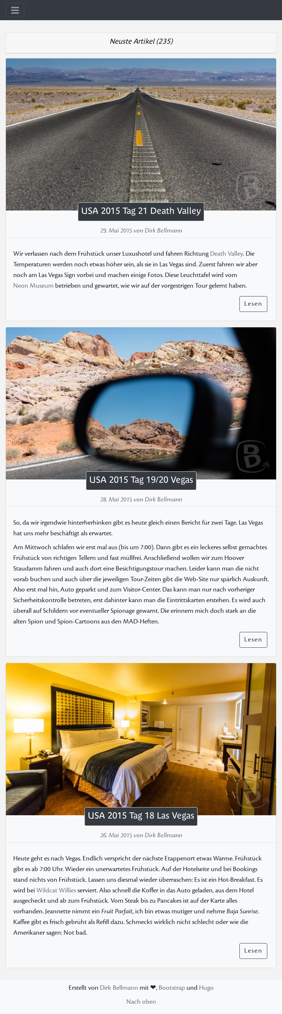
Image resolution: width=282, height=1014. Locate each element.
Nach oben (141, 1001)
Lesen (253, 303)
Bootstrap (172, 988)
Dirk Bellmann (119, 988)
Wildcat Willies (56, 890)
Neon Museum (33, 286)
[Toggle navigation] (15, 10)
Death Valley (226, 254)
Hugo (206, 988)
